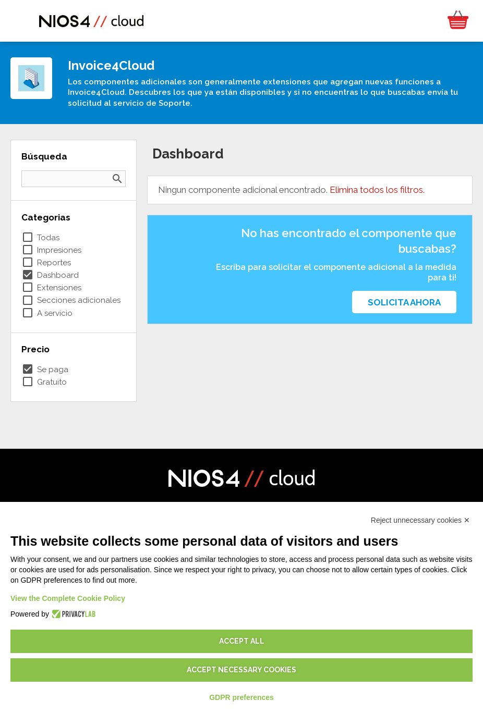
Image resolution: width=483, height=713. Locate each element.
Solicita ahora (404, 302)
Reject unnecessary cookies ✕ (420, 520)
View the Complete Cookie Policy (67, 598)
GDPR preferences (241, 697)
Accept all (241, 641)
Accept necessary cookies (241, 670)
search (117, 179)
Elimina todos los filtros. (377, 190)
